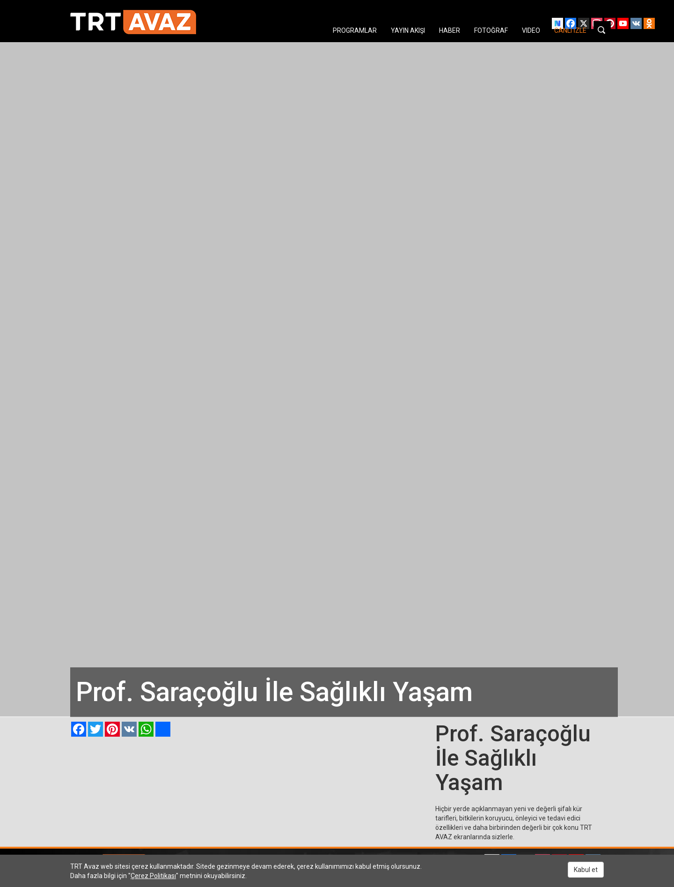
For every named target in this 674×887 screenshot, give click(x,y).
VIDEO (531, 30)
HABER (449, 30)
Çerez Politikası (153, 876)
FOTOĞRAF (491, 30)
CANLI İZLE (570, 30)
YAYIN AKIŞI (408, 30)
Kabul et (586, 869)
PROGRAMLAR (355, 30)
